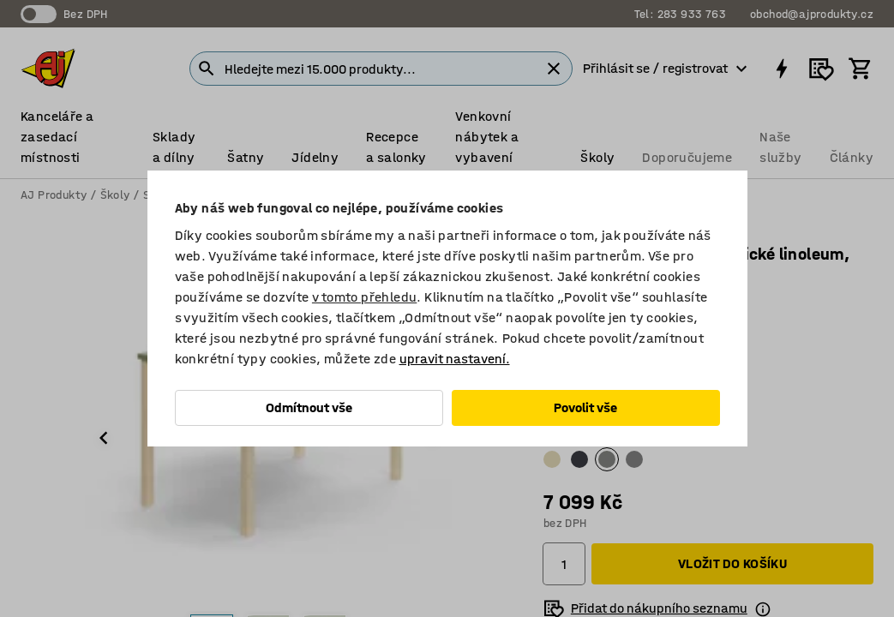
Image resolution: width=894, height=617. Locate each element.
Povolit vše (585, 407)
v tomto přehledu (364, 297)
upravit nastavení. (454, 358)
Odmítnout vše (309, 407)
